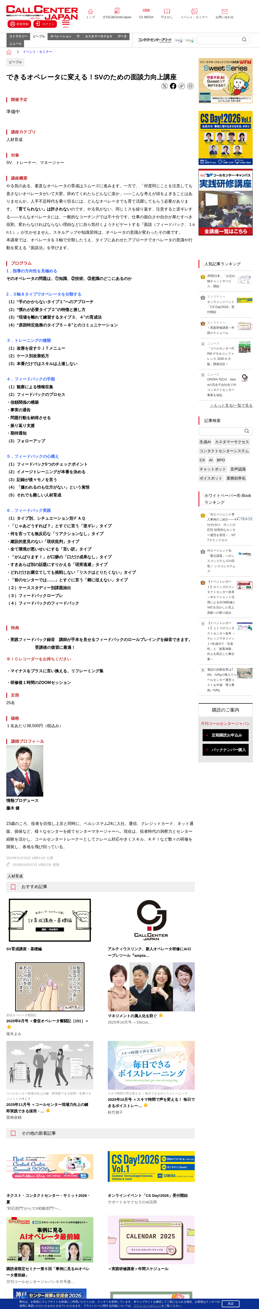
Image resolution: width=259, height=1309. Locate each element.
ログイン (45, 23)
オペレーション (70, 39)
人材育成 (15, 887)
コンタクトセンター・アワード (184, 1260)
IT (91, 39)
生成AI (205, 453)
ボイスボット (211, 489)
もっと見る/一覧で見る (233, 417)
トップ (90, 17)
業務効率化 (236, 489)
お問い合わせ (224, 17)
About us (41, 1267)
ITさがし (167, 17)
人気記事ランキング (222, 275)
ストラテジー (20, 39)
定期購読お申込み (227, 746)
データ (15, 52)
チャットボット (213, 480)
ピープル (44, 39)
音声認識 (238, 480)
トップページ (44, 1229)
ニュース (35, 52)
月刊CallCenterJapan (117, 17)
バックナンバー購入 (229, 761)
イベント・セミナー (194, 17)
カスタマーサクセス (115, 39)
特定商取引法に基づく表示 (234, 1296)
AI (211, 471)
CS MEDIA (146, 17)
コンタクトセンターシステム (224, 462)
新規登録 (19, 24)
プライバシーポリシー (195, 1296)
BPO (221, 471)
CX (202, 471)
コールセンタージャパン (179, 1229)
